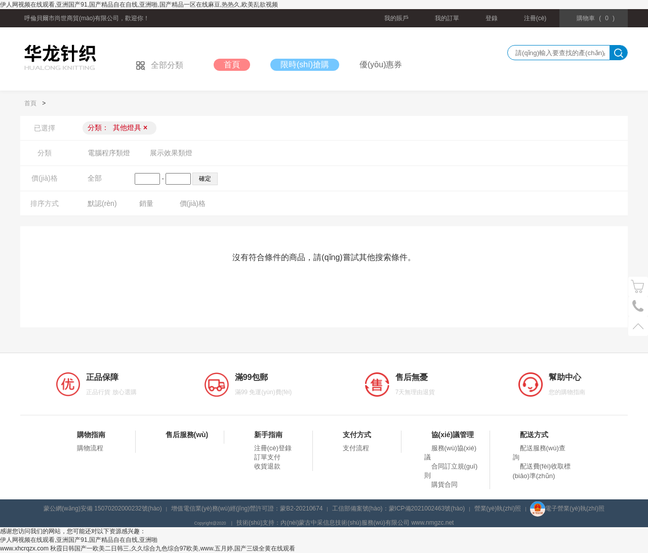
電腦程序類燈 (109, 153)
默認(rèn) (102, 203)
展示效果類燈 (171, 153)
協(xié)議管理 (452, 435)
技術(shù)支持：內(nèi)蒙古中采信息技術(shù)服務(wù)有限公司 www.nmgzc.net (345, 522)
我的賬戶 (396, 18)
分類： (117, 127)
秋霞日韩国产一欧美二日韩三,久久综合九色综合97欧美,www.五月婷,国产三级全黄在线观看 (172, 548)
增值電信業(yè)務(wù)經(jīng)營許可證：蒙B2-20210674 (246, 508)
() (596, 18)
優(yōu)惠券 (380, 64)
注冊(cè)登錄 (273, 448)
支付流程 (356, 448)
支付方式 (357, 435)
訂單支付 (267, 457)
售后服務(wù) (187, 435)
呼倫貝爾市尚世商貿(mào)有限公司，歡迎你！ (86, 18)
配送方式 (534, 435)
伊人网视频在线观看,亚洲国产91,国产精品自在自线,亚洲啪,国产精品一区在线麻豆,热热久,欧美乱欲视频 (139, 4)
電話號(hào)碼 (638, 306)
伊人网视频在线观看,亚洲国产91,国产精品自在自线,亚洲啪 (78, 539)
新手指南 (268, 435)
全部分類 (159, 65)
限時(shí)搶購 (304, 64)
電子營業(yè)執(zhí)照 (567, 508)
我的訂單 (447, 18)
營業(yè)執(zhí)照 (497, 508)
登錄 (491, 18)
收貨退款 (267, 466)
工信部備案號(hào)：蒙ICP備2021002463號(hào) (398, 508)
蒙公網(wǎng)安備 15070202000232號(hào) (103, 508)
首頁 (232, 64)
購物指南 (91, 435)
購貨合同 (444, 484)
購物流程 (90, 448)
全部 (95, 178)
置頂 (638, 326)
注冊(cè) (535, 18)
